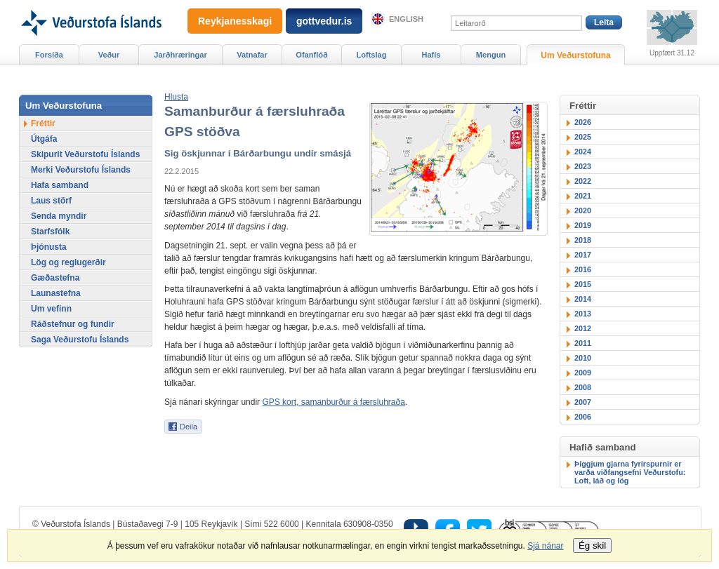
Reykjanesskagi (235, 21)
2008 (582, 387)
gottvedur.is (324, 21)
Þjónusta (49, 247)
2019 (582, 225)
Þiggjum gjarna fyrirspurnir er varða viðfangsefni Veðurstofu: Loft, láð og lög (629, 472)
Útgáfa (44, 139)
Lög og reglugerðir (68, 262)
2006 (582, 417)
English (406, 19)
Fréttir (43, 123)
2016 (582, 269)
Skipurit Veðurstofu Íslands (85, 154)
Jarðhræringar (180, 55)
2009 (582, 372)
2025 (582, 137)
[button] (176, 97)
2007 (582, 402)
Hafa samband (59, 185)
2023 (582, 166)
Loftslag (372, 55)
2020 (582, 210)
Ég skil (592, 545)
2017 (582, 254)
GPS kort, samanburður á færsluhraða (333, 402)
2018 (582, 240)
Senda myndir (58, 216)
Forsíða (49, 55)
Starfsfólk (50, 231)
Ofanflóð (311, 55)
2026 (582, 122)
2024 (582, 151)
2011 (582, 343)
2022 (582, 181)
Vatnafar (252, 55)
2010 (582, 358)
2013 (582, 313)
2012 (582, 328)
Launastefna (56, 293)
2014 (582, 299)
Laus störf (51, 201)
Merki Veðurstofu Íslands (81, 170)
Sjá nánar (545, 546)
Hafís (431, 55)
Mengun (491, 55)
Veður (109, 55)
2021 (582, 196)
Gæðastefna (55, 278)
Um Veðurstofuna (575, 55)
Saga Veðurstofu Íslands (79, 339)
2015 (582, 284)
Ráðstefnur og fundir (72, 324)
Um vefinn (51, 309)
